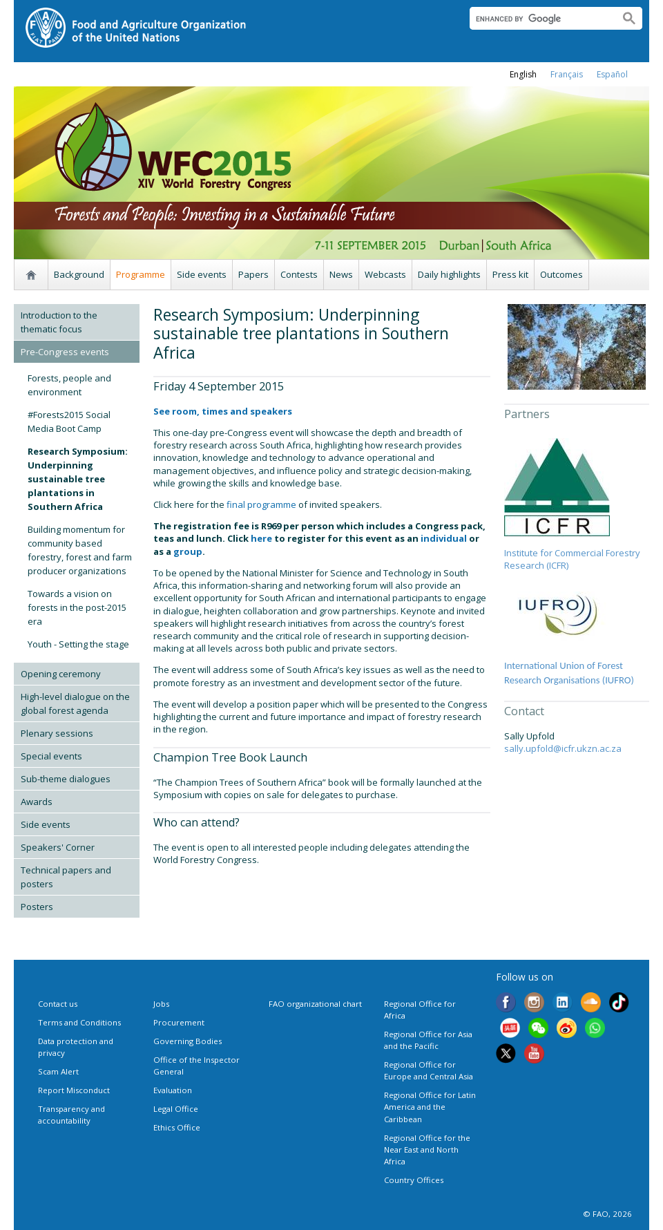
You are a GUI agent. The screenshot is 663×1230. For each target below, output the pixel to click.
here (261, 538)
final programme (260, 504)
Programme (140, 274)
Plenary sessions (57, 733)
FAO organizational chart (315, 1004)
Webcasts (385, 274)
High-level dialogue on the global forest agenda (75, 703)
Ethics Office (176, 1127)
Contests (299, 274)
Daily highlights (449, 274)
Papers (253, 274)
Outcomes (561, 274)
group (187, 551)
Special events (51, 756)
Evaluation (172, 1090)
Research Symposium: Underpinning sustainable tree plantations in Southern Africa (78, 479)
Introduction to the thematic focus (59, 322)
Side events (202, 274)
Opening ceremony (61, 674)
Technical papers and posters (66, 877)
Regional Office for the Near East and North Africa (427, 1149)
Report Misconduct (74, 1090)
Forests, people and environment (69, 385)
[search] (539, 18)
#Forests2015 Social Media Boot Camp (69, 421)
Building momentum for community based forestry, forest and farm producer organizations (80, 550)
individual (444, 538)
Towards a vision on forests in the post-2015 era (77, 607)
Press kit (510, 274)
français (566, 74)
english (523, 74)
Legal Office (175, 1109)
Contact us (57, 1004)
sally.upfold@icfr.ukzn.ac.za (563, 748)
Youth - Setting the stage (78, 644)
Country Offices (413, 1180)
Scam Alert (58, 1071)
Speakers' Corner (58, 847)
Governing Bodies (187, 1041)
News (341, 274)
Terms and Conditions (79, 1022)
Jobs (161, 1004)
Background (79, 274)
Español (612, 74)
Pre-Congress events (65, 352)
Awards (36, 801)
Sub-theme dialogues (65, 779)
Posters (37, 906)
